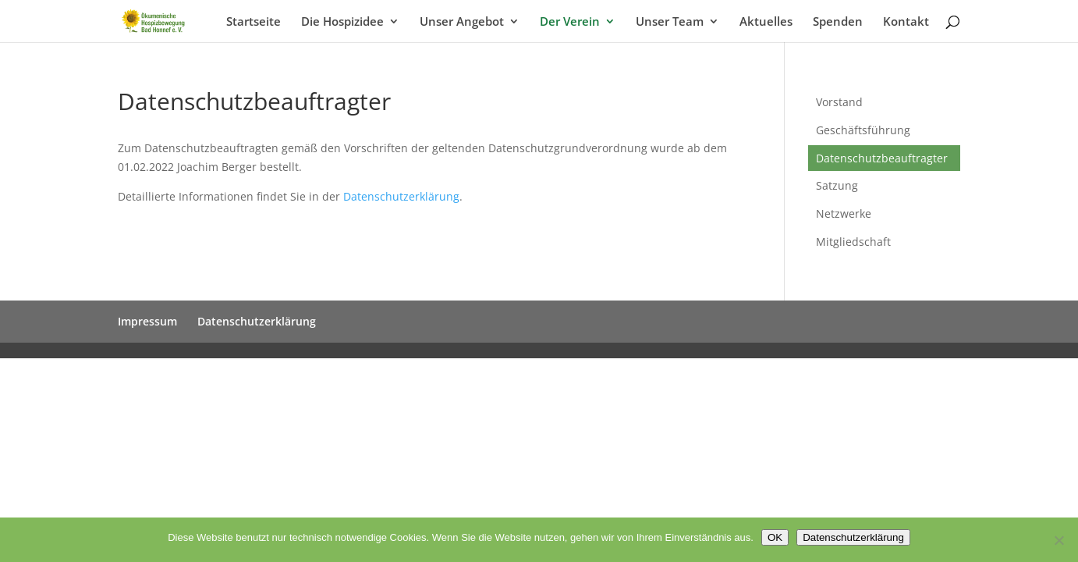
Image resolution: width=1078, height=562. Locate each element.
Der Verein (570, 22)
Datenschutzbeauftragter (882, 158)
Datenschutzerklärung (401, 196)
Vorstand (839, 101)
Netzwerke (843, 213)
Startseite (253, 22)
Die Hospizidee (342, 22)
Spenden (838, 22)
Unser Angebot (462, 22)
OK (775, 537)
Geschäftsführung (863, 130)
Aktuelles (766, 22)
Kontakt (906, 22)
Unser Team (670, 22)
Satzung (837, 185)
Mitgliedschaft (853, 241)
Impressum (147, 321)
